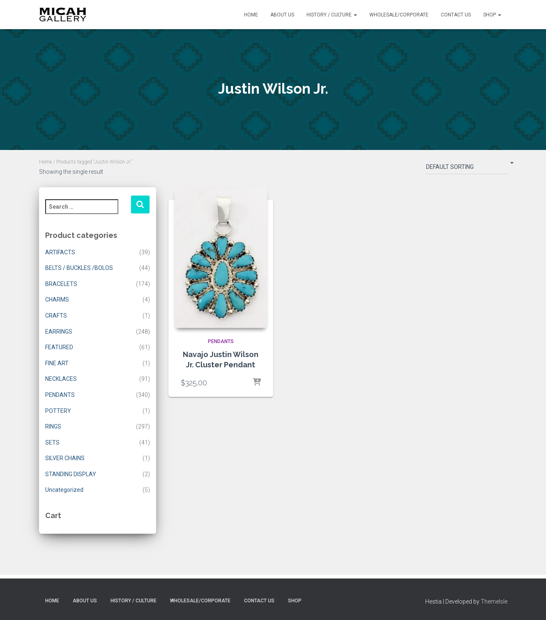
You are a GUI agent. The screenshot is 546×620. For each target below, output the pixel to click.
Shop (492, 15)
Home (251, 15)
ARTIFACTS (60, 252)
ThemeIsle (494, 601)
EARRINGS (58, 331)
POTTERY (58, 411)
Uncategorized (64, 489)
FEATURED (59, 347)
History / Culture (331, 15)
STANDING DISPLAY (70, 474)
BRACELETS (61, 284)
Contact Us (456, 15)
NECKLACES (61, 379)
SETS (52, 442)
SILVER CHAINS (65, 458)
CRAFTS (56, 315)
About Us (282, 15)
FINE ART (57, 363)
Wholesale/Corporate (399, 15)
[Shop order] (466, 168)
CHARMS (57, 299)
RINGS (53, 426)
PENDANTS (60, 395)
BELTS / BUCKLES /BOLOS (79, 268)
